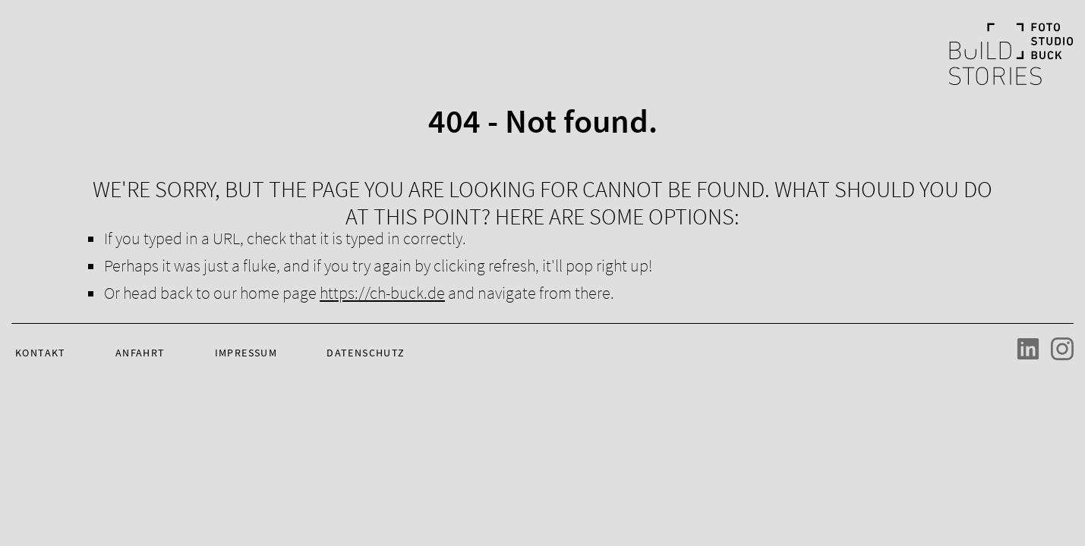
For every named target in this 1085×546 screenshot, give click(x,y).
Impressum (246, 352)
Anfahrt (140, 352)
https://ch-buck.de (382, 292)
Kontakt (40, 352)
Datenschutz (365, 352)
